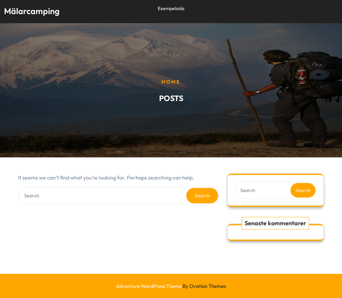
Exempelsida (171, 8)
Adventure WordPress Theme (171, 286)
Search (202, 196)
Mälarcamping (31, 10)
